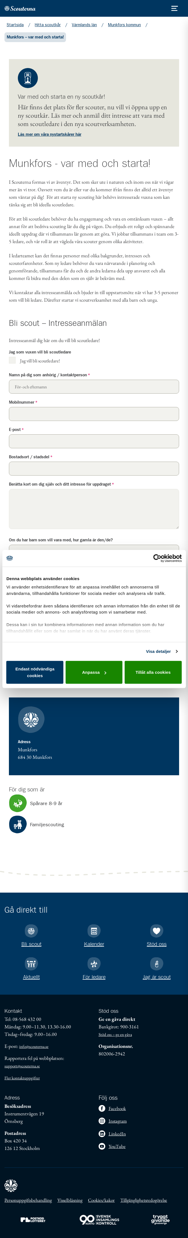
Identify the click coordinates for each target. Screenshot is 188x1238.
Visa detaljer (158, 651)
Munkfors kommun (124, 24)
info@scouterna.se (33, 1046)
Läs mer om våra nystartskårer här (49, 134)
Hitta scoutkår (48, 24)
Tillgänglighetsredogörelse (143, 1200)
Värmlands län (84, 24)
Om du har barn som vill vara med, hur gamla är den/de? (61, 540)
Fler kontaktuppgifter (22, 1077)
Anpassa (94, 672)
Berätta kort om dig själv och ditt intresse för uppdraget (61, 484)
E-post (16, 430)
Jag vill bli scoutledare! (40, 361)
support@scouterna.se (22, 1066)
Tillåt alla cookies (153, 672)
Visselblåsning (69, 1200)
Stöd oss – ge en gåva (115, 1034)
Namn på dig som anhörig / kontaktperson (49, 375)
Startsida (15, 24)
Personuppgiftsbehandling (28, 1200)
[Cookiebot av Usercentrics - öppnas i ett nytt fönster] (157, 558)
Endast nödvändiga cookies (34, 672)
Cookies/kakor (101, 1200)
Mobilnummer (23, 402)
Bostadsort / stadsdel (30, 457)
